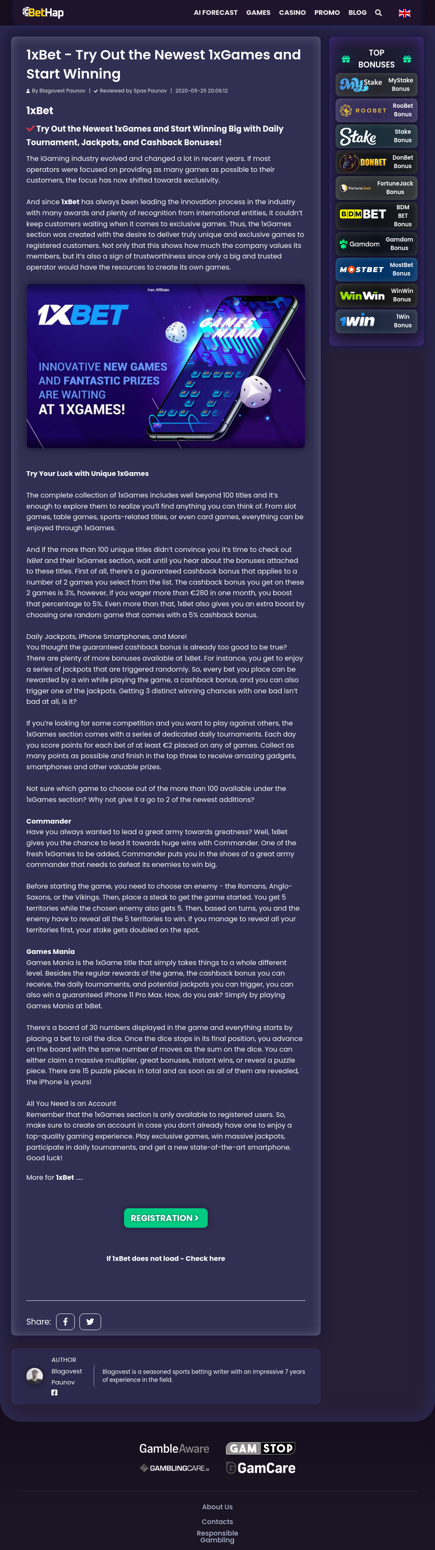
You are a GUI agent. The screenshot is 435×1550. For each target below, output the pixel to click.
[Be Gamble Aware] (174, 1448)
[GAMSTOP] (260, 1448)
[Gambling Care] (174, 1468)
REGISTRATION (165, 1218)
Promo (327, 12)
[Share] (65, 1322)
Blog (357, 12)
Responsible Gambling (217, 1537)
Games (258, 12)
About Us (217, 1507)
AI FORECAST (216, 12)
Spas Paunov (150, 90)
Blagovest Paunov (62, 90)
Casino (292, 12)
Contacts (217, 1522)
